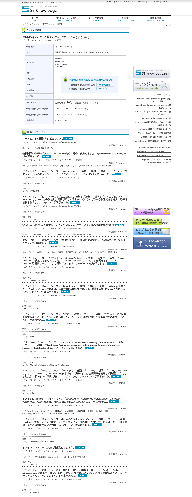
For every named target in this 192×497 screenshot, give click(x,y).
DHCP (76, 295)
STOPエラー (80, 405)
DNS (76, 142)
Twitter (24, 2)
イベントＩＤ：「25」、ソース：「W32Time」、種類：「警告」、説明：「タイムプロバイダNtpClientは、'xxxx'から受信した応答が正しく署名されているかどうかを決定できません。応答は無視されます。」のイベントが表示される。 (74, 199)
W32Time (77, 206)
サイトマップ (129, 1)
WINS (78, 323)
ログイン (166, 1)
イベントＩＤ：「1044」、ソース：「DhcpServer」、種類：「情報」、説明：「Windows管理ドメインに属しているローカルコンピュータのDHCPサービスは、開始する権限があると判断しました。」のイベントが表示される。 (73, 289)
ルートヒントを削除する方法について (42, 138)
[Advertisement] (136, 9)
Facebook (32, 2)
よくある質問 (153, 1)
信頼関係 (58, 40)
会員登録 (141, 1)
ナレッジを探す (40, 24)
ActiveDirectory (49, 40)
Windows (34, 40)
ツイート (167, 25)
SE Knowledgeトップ (113, 1)
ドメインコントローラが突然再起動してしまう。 (48, 447)
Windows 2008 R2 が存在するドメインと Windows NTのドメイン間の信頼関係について (68, 225)
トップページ (26, 24)
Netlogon (86, 160)
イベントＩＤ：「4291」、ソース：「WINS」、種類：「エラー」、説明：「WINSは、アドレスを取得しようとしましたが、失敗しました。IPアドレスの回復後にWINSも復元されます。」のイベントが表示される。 (74, 317)
